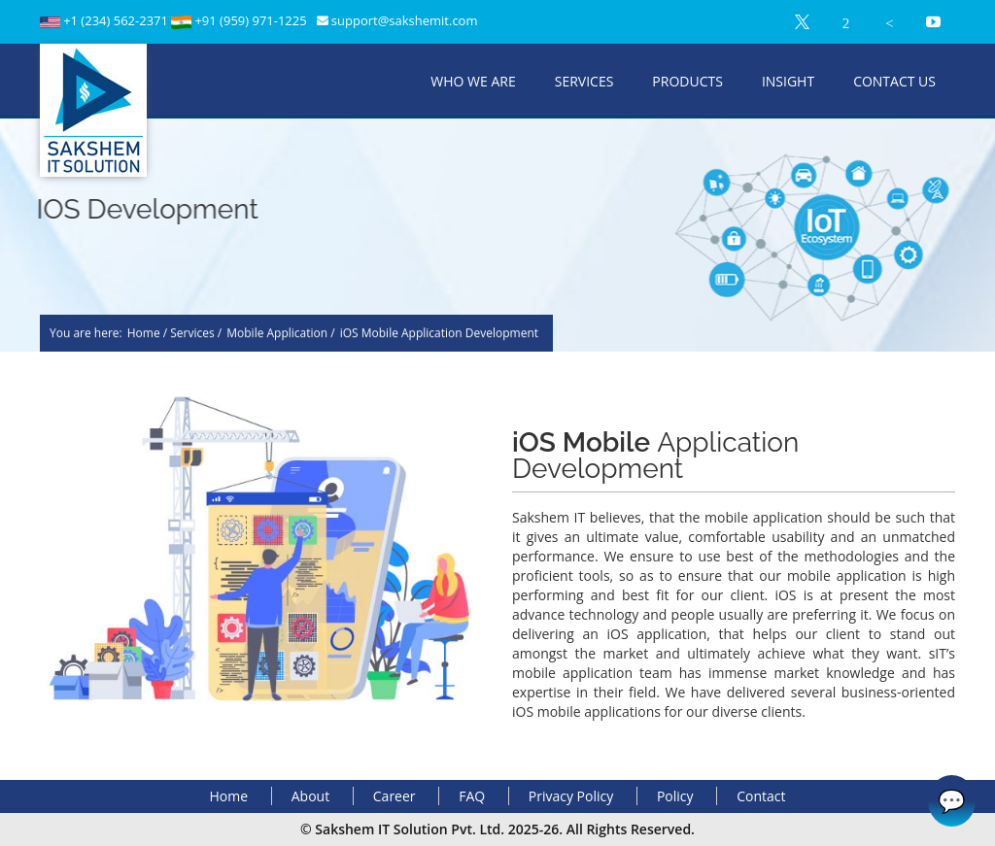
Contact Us (894, 81)
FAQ (472, 796)
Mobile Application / (280, 333)
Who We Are (472, 81)
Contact (761, 796)
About (310, 796)
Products (687, 81)
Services (584, 81)
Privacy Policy (571, 796)
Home (229, 796)
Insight (788, 81)
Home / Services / (175, 333)
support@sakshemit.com (404, 20)
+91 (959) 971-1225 (250, 20)
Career (394, 796)
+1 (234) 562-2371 (117, 20)
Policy (675, 796)
